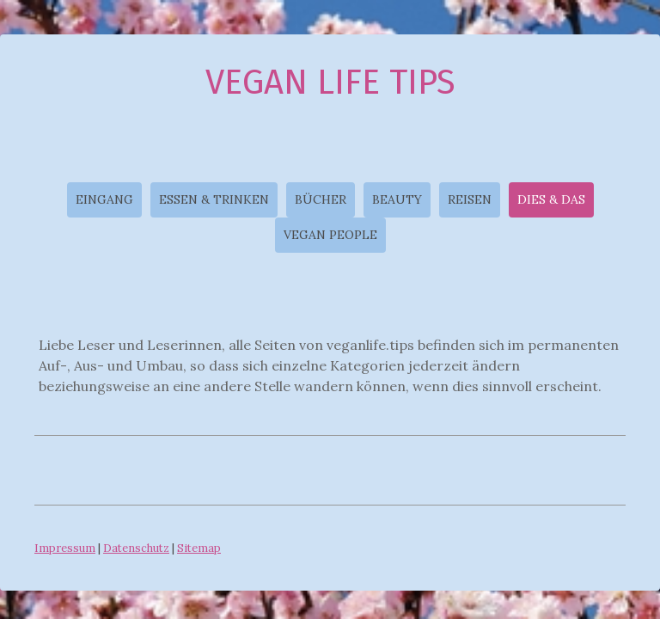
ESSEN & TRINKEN (214, 199)
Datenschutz (136, 548)
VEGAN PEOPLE (330, 234)
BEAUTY (397, 199)
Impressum (64, 548)
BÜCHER (320, 199)
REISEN (470, 199)
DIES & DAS (551, 199)
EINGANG (104, 199)
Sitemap (199, 548)
